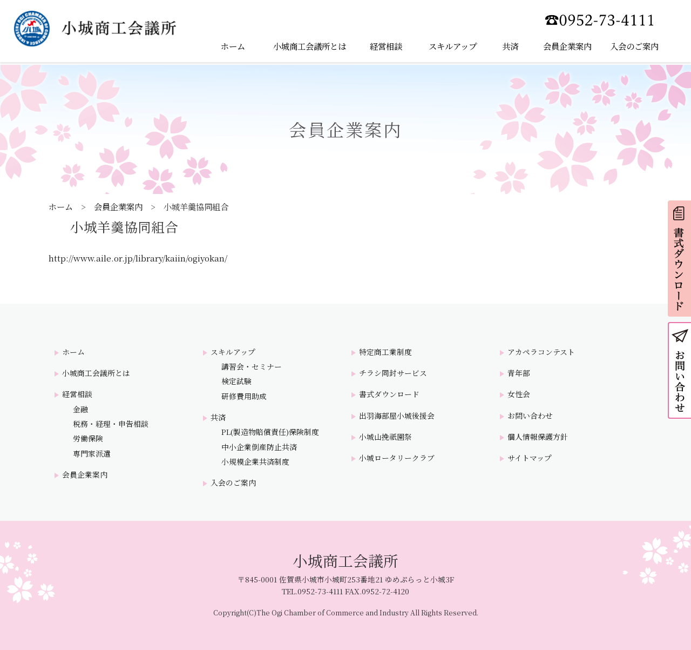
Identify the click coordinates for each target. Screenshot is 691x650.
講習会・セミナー (251, 366)
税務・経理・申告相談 (110, 424)
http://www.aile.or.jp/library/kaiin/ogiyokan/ (138, 258)
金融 (80, 409)
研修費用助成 (244, 396)
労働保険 (88, 438)
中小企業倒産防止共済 (259, 447)
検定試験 (236, 381)
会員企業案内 (118, 206)
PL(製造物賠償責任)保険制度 (270, 432)
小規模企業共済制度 (255, 462)
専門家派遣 (92, 453)
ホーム (61, 206)
